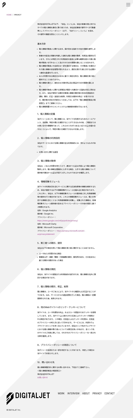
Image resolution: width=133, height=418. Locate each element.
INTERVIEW (73, 393)
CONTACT (109, 393)
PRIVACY (97, 393)
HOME (9, 15)
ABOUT (86, 393)
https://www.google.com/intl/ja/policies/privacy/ (57, 221)
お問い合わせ (42, 377)
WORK (61, 393)
